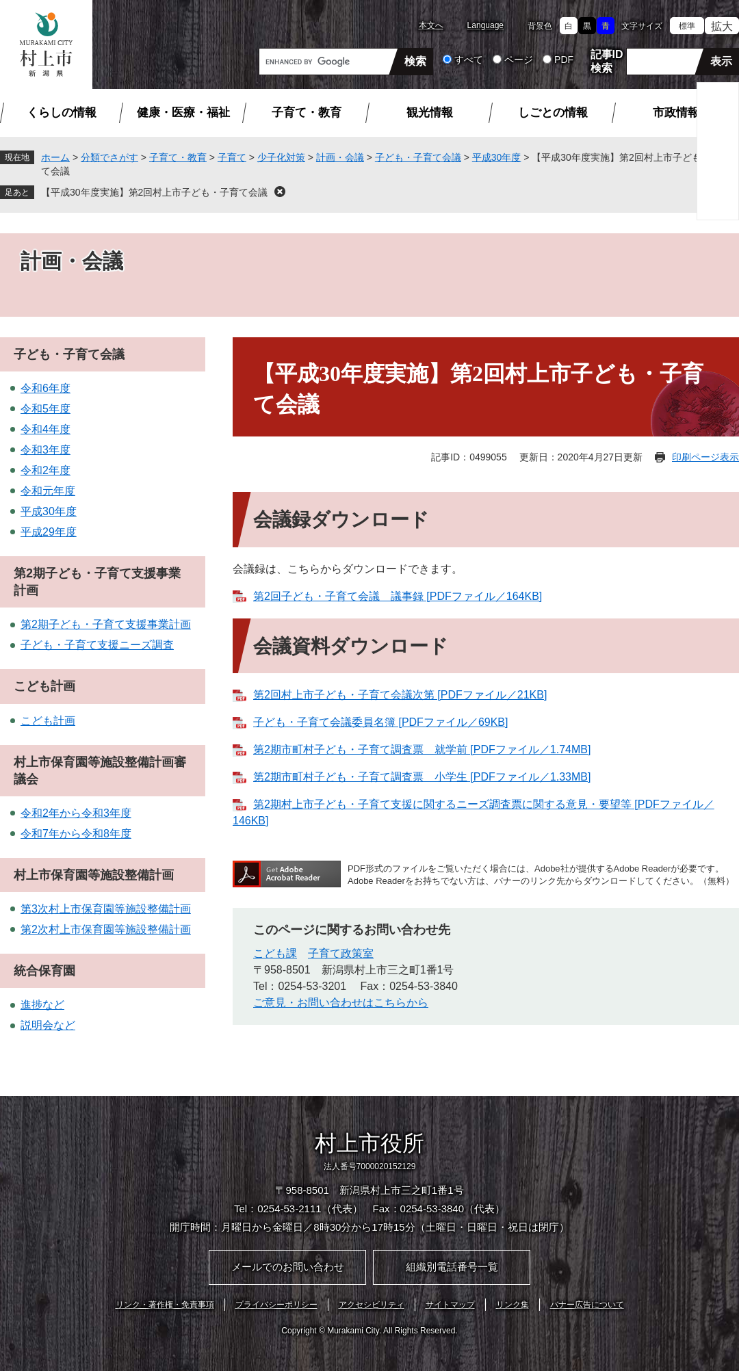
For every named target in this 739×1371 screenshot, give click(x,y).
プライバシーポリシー (276, 1304)
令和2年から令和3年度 (76, 813)
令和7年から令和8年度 (76, 833)
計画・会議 (340, 157)
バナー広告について (587, 1304)
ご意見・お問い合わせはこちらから (340, 1002)
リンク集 (512, 1304)
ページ (518, 59)
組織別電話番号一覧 (452, 1266)
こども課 (275, 953)
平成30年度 (496, 157)
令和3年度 (45, 450)
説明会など (48, 1025)
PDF (563, 59)
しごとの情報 (553, 112)
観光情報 (429, 112)
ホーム (55, 157)
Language (485, 25)
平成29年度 (49, 532)
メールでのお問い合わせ (287, 1266)
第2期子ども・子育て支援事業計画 (106, 624)
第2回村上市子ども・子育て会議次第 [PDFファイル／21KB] (400, 695)
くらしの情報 (61, 112)
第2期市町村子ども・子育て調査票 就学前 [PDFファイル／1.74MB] (422, 749)
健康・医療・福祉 (183, 112)
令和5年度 (45, 409)
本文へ (431, 25)
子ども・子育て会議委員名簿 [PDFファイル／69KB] (380, 722)
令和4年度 (45, 429)
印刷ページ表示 (705, 457)
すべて (468, 59)
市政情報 (676, 112)
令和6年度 (45, 388)
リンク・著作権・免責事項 (165, 1304)
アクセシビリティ (371, 1304)
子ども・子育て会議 (418, 157)
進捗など (42, 1004)
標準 (687, 26)
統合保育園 (44, 971)
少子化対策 (281, 157)
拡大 (722, 26)
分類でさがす (109, 157)
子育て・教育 (306, 112)
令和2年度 (45, 470)
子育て (232, 157)
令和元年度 (48, 491)
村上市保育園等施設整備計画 (94, 875)
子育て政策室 (341, 953)
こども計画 (44, 686)
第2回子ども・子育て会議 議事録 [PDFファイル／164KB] (397, 596)
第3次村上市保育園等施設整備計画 (106, 909)
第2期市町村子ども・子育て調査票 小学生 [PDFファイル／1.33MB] (422, 777)
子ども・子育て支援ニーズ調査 (97, 645)
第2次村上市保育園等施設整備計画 (106, 929)
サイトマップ (450, 1304)
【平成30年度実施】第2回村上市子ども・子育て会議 (154, 192)
